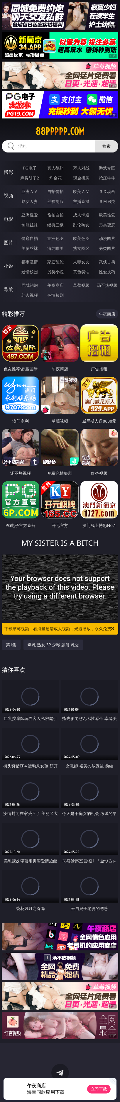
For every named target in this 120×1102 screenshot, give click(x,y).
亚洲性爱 (29, 215)
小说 (8, 266)
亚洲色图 (55, 238)
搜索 (106, 146)
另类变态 (107, 225)
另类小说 (55, 271)
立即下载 (99, 1089)
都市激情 (29, 262)
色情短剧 (55, 295)
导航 (8, 289)
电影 (8, 219)
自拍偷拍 (55, 191)
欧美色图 (81, 238)
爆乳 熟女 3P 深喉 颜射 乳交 (53, 644)
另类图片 (107, 248)
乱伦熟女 (81, 225)
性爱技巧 (107, 271)
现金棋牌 (81, 178)
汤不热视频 (107, 285)
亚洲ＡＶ (29, 191)
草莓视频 (81, 285)
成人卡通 (81, 215)
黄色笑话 (81, 271)
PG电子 (30, 168)
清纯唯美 (55, 248)
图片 (8, 242)
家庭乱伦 (55, 262)
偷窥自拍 (29, 238)
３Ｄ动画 (107, 191)
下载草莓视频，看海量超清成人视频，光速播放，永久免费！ (59, 628)
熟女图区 (81, 248)
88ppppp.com (60, 131)
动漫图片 (107, 238)
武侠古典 (107, 262)
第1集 (11, 644)
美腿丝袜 (29, 248)
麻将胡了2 (29, 178)
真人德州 (55, 168)
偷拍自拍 (55, 215)
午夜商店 (55, 285)
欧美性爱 (107, 215)
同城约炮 (29, 285)
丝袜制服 (55, 201)
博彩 (8, 172)
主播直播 (81, 201)
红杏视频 (29, 295)
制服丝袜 (29, 225)
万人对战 (81, 168)
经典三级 (55, 225)
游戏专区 (107, 168)
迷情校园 (29, 271)
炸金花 (55, 178)
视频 (8, 195)
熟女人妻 (29, 201)
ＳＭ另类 (107, 201)
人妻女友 (81, 262)
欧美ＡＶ (81, 191)
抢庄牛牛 (107, 178)
